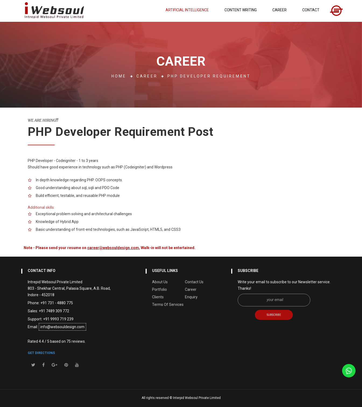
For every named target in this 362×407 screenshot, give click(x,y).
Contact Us (194, 282)
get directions (41, 353)
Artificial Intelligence (187, 10)
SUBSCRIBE (274, 314)
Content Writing (240, 10)
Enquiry (191, 297)
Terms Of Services (168, 304)
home (118, 76)
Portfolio (159, 289)
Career (279, 10)
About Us (160, 282)
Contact (310, 10)
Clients (158, 297)
